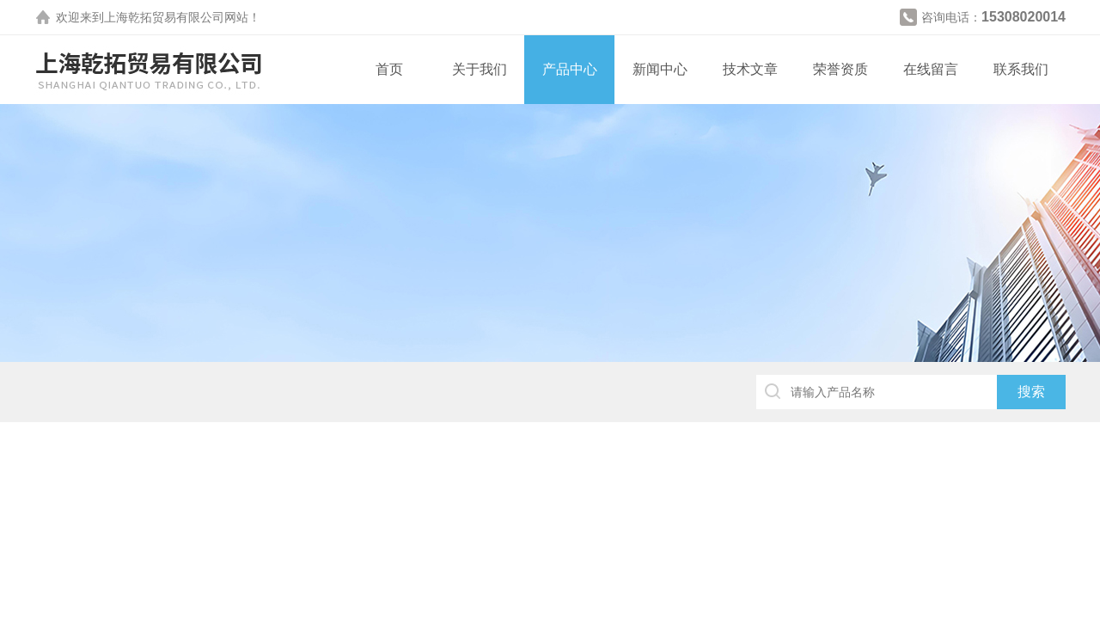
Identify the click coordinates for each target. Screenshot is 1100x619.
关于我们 (479, 69)
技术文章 (750, 69)
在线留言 (930, 69)
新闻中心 (660, 69)
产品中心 (569, 69)
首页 (389, 69)
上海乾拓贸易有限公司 (164, 17)
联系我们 (1020, 69)
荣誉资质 (840, 69)
